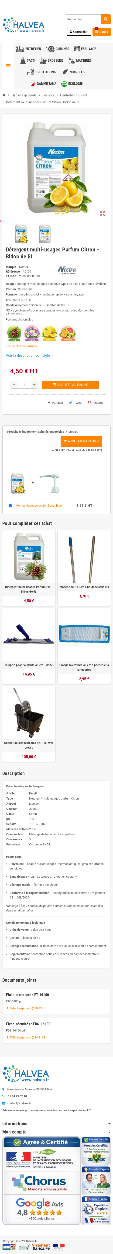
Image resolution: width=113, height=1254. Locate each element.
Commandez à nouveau (93, 3)
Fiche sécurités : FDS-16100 (28, 1024)
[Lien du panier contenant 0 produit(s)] (101, 32)
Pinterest (96, 402)
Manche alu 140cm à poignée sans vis (84, 587)
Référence (13, 271)
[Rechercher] (87, 19)
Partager (55, 402)
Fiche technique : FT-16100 (27, 995)
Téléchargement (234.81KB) (26, 1037)
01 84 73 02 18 (41, 3)
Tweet (75, 402)
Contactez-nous (14, 3)
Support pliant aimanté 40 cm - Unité (29, 665)
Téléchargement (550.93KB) (26, 1008)
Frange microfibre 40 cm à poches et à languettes (84, 667)
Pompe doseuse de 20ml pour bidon (39, 505)
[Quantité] (24, 384)
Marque (11, 267)
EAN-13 (11, 276)
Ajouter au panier (81, 441)
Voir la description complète (28, 355)
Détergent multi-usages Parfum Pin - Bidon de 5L (29, 589)
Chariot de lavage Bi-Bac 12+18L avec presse (29, 745)
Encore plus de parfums (21, 346)
